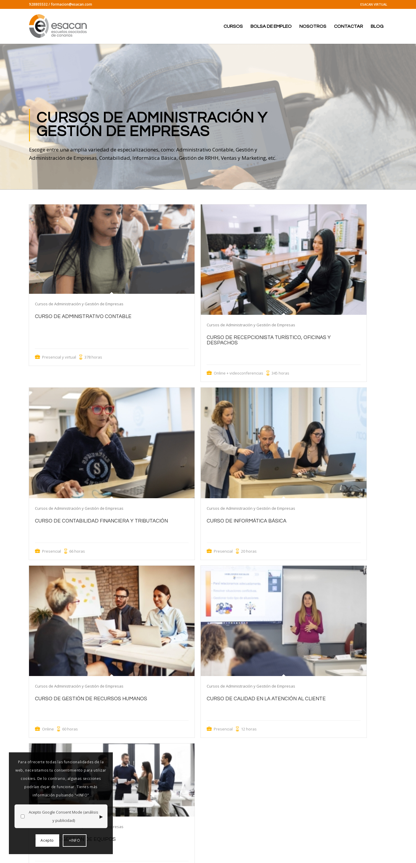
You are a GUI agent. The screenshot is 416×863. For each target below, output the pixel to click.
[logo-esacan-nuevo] (58, 26)
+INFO (74, 840)
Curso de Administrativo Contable (83, 316)
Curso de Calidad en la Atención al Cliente (266, 698)
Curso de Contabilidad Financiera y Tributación (101, 521)
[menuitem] (372, 4)
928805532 (38, 4)
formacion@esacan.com (71, 4)
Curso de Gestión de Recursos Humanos (91, 698)
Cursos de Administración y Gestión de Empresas (79, 304)
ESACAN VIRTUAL (373, 4)
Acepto (47, 840)
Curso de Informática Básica (246, 521)
